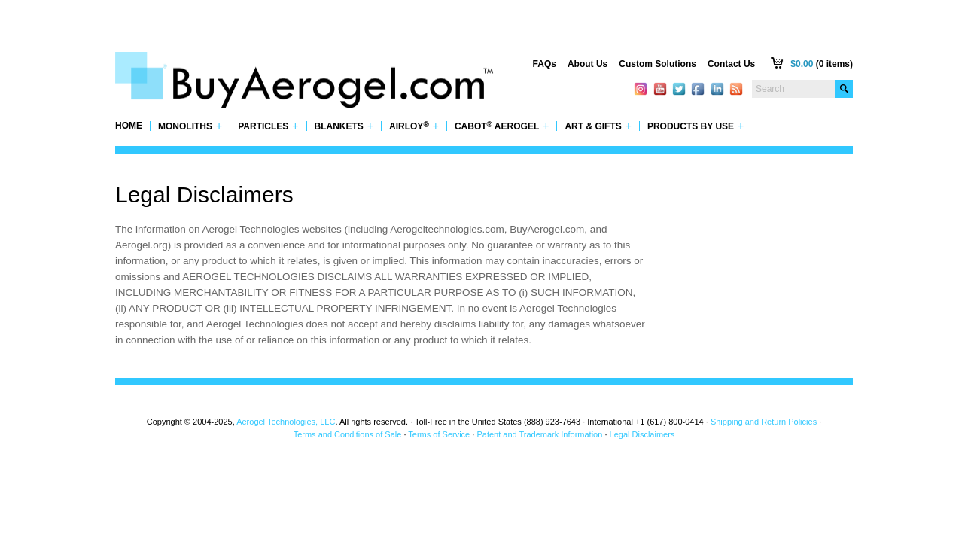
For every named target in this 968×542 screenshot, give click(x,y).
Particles (268, 126)
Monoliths (190, 126)
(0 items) (821, 64)
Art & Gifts (598, 126)
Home (128, 126)
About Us (587, 64)
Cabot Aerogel (502, 126)
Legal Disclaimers (642, 434)
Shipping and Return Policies (764, 421)
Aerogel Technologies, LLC (285, 421)
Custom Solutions (657, 64)
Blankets (344, 126)
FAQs (544, 64)
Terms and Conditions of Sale (348, 434)
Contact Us (731, 64)
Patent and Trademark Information (539, 434)
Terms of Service (439, 434)
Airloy (414, 126)
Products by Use (695, 126)
